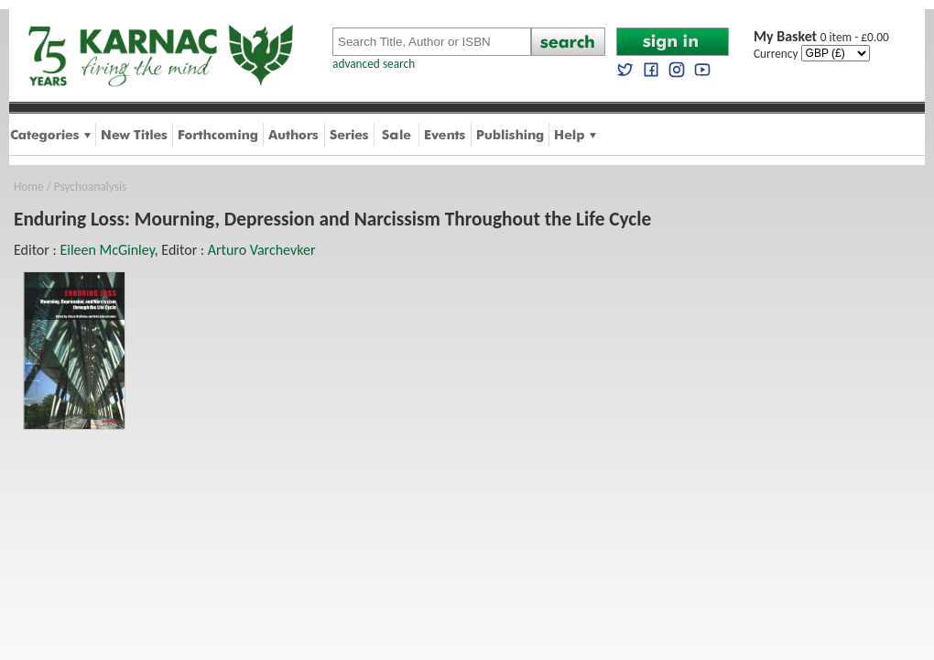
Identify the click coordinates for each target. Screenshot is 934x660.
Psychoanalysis (90, 186)
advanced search (373, 64)
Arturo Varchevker (262, 249)
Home (29, 186)
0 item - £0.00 (821, 37)
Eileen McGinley (107, 249)
